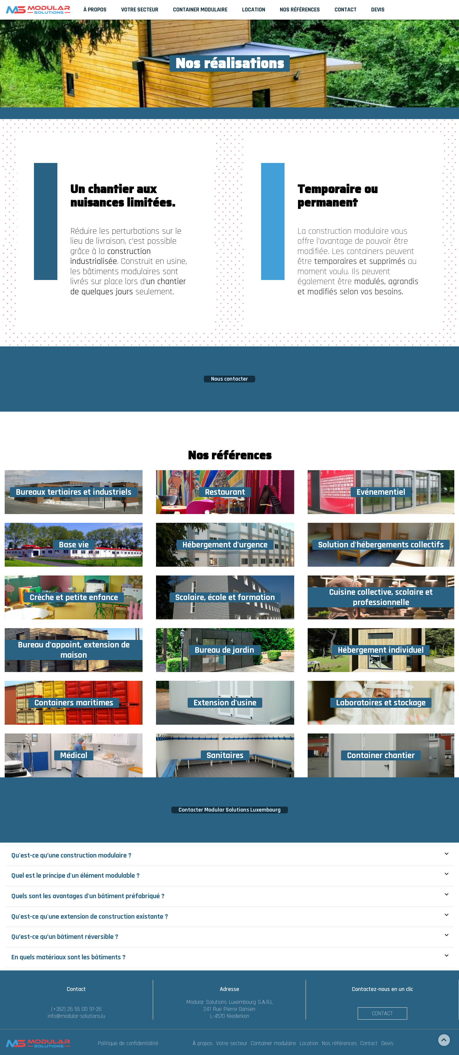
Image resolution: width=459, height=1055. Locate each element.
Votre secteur (232, 1043)
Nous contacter (229, 379)
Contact (382, 1013)
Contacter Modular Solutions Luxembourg (230, 810)
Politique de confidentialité (128, 1043)
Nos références (340, 1043)
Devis (387, 1043)
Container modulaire (274, 1043)
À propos (203, 1043)
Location (309, 1043)
